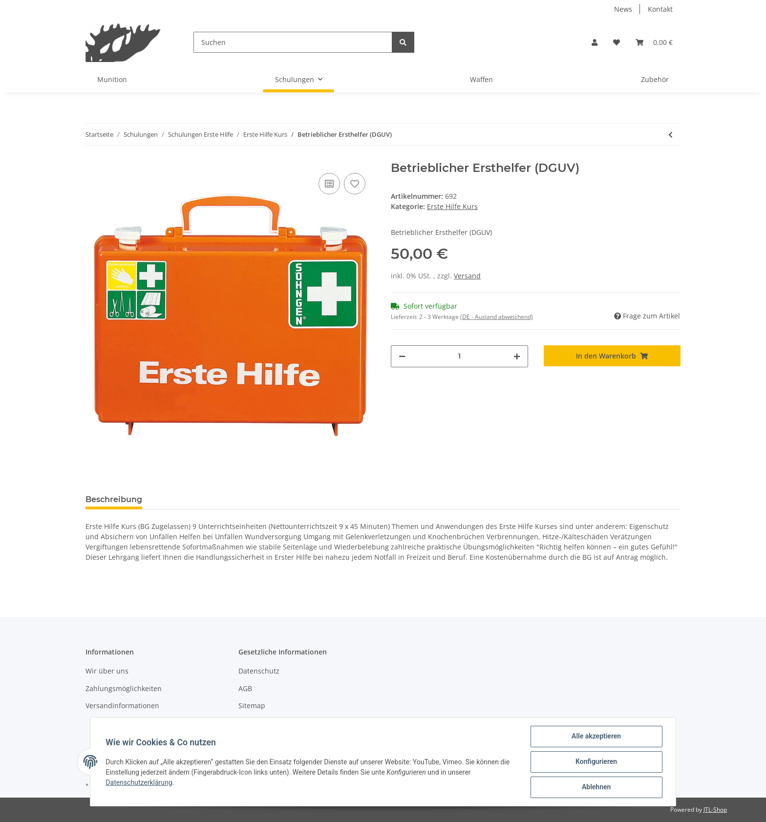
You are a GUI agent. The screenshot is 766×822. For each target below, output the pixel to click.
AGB (245, 688)
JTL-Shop (715, 809)
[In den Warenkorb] (612, 355)
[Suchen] (292, 42)
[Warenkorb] (654, 42)
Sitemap (251, 705)
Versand (467, 275)
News (623, 9)
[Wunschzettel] (616, 42)
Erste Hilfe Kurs (452, 206)
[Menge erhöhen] (517, 356)
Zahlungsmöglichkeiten (123, 688)
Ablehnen (595, 787)
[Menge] (459, 356)
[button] (594, 42)
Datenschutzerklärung (139, 782)
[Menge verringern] (402, 356)
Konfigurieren (596, 762)
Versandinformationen (122, 705)
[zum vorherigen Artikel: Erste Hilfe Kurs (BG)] (670, 134)
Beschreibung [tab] (113, 499)
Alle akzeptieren (595, 736)
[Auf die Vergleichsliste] (329, 183)
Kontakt (660, 9)
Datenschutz (258, 670)
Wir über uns (106, 670)
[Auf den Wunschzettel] (354, 183)
